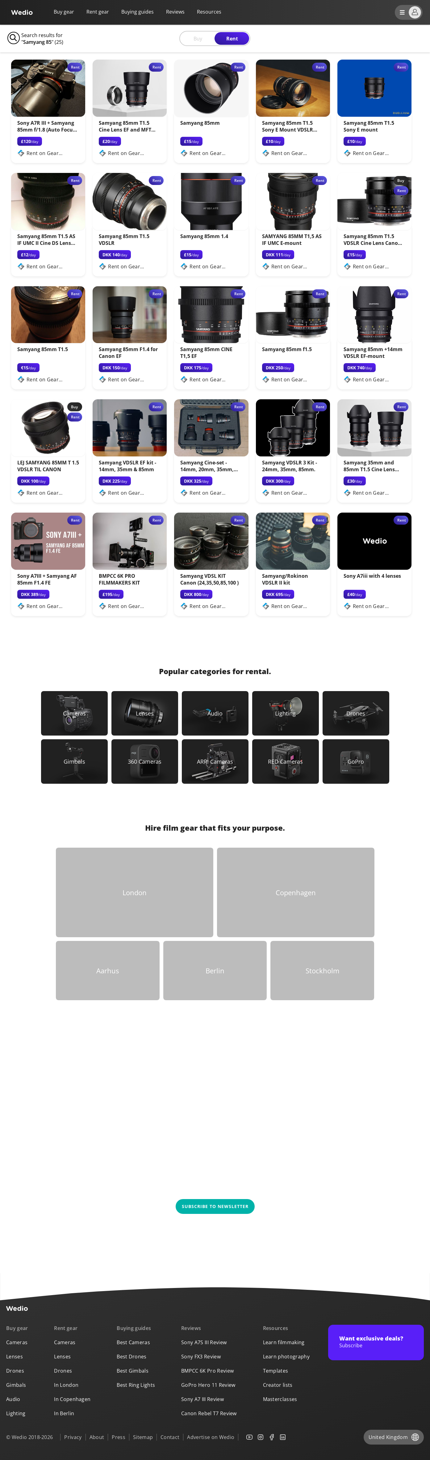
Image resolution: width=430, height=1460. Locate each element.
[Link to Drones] (356, 713)
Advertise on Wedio (210, 1437)
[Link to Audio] (215, 713)
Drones (15, 1370)
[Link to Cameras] (74, 713)
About (97, 1437)
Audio (13, 1399)
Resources (275, 1328)
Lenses (14, 1356)
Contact (170, 1437)
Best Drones (132, 1356)
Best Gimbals (132, 1370)
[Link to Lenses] (144, 713)
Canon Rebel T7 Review (209, 1413)
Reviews (175, 11)
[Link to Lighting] (285, 713)
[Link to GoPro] (356, 761)
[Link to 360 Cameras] (144, 761)
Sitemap (143, 1437)
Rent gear (97, 11)
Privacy (72, 1437)
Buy (198, 38)
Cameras (16, 1342)
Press (118, 1437)
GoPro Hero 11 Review (208, 1385)
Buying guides (137, 11)
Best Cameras (133, 1342)
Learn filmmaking (284, 1342)
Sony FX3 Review (201, 1356)
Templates (275, 1370)
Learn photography (286, 1356)
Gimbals (16, 1385)
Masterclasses (280, 1399)
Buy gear (64, 11)
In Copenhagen (72, 1399)
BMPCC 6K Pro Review (207, 1370)
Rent (232, 38)
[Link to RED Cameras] (285, 761)
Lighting (16, 1413)
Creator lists (278, 1385)
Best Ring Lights (136, 1385)
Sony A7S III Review (204, 1342)
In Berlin (64, 1413)
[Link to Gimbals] (74, 761)
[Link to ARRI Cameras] (215, 761)
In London (66, 1385)
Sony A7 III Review (202, 1399)
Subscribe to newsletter (215, 1206)
